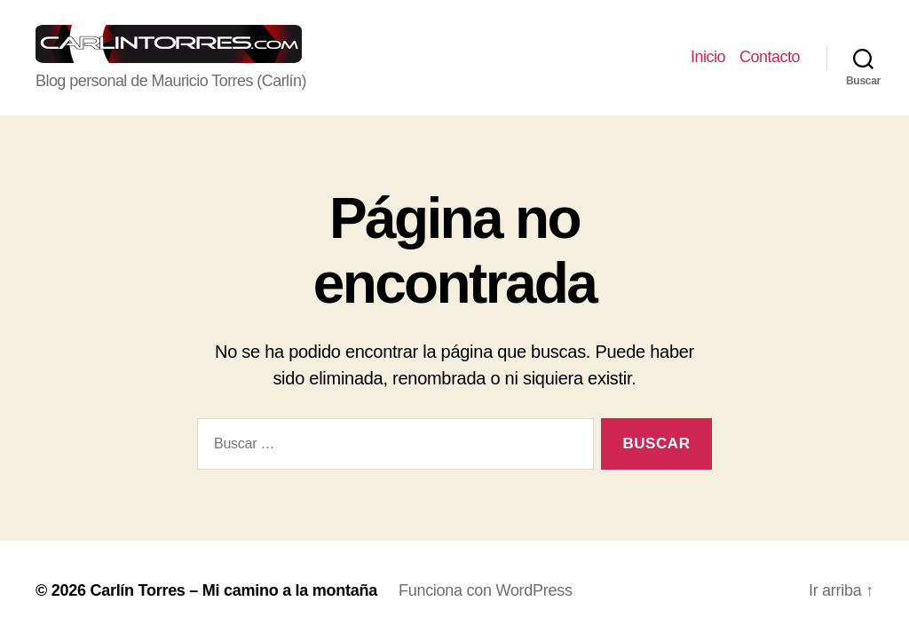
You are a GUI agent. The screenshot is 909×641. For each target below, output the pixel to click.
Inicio (708, 57)
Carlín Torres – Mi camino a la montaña (233, 590)
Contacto (769, 57)
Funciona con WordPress (486, 590)
